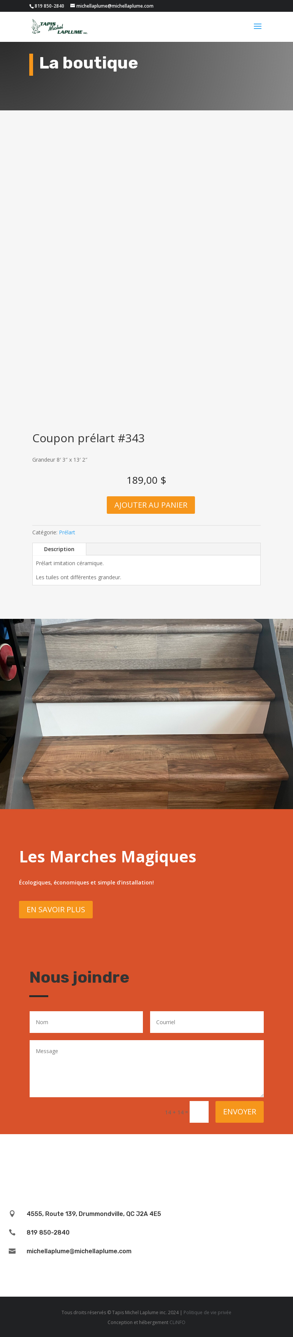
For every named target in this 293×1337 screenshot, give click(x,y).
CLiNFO (177, 1322)
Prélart (67, 532)
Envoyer (239, 1111)
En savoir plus (56, 909)
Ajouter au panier (150, 505)
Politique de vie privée (207, 1312)
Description (59, 549)
